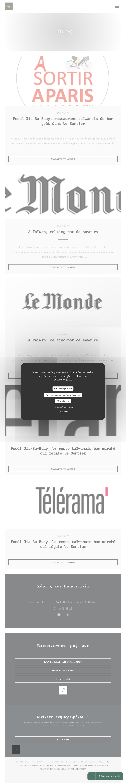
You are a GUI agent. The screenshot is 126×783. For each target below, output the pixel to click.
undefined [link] (63, 411)
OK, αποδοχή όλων (63, 388)
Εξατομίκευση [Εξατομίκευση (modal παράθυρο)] (63, 401)
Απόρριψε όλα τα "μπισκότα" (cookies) (63, 394)
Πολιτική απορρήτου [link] (64, 407)
